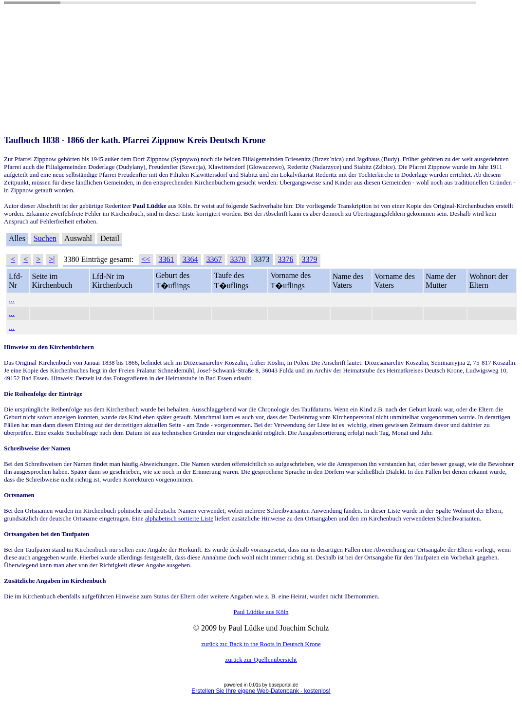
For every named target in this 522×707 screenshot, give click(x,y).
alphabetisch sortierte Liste (179, 518)
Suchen (45, 238)
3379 (309, 259)
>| (52, 259)
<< (146, 259)
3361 (166, 259)
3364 (190, 259)
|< (12, 259)
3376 (286, 259)
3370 (238, 259)
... (12, 300)
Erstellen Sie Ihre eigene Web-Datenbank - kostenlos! (260, 691)
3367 (214, 259)
